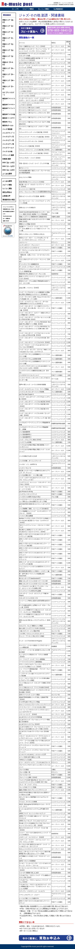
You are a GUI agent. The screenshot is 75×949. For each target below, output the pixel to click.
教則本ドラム (7, 122)
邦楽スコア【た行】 (7, 39)
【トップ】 (15, 9)
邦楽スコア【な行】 (7, 45)
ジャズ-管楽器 (7, 129)
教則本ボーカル (7, 125)
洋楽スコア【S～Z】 (8, 87)
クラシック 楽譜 (8, 155)
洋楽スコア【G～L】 (8, 75)
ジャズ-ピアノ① (8, 137)
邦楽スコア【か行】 (7, 27)
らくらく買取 (7, 188)
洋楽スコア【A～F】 (8, 69)
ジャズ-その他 (7, 151)
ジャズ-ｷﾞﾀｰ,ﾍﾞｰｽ (8, 133)
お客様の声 (6, 196)
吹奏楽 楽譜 (6, 159)
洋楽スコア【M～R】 (8, 81)
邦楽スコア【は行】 (7, 51)
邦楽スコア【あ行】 (7, 21)
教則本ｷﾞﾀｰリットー (8, 109)
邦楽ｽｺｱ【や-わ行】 (7, 63)
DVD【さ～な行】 (8, 166)
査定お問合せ (7, 192)
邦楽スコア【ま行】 (7, 57)
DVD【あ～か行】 (8, 162)
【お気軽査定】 (58, 9)
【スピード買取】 (28, 9)
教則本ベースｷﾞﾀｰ (8, 118)
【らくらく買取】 (43, 9)
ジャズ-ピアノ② (8, 140)
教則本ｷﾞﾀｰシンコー (8, 99)
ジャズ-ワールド (8, 148)
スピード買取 (7, 185)
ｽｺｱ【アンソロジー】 (8, 93)
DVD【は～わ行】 (8, 170)
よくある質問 (7, 174)
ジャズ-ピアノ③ (8, 144)
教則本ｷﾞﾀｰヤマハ (8, 105)
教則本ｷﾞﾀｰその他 (8, 114)
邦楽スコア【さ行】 (7, 33)
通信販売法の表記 (8, 200)
